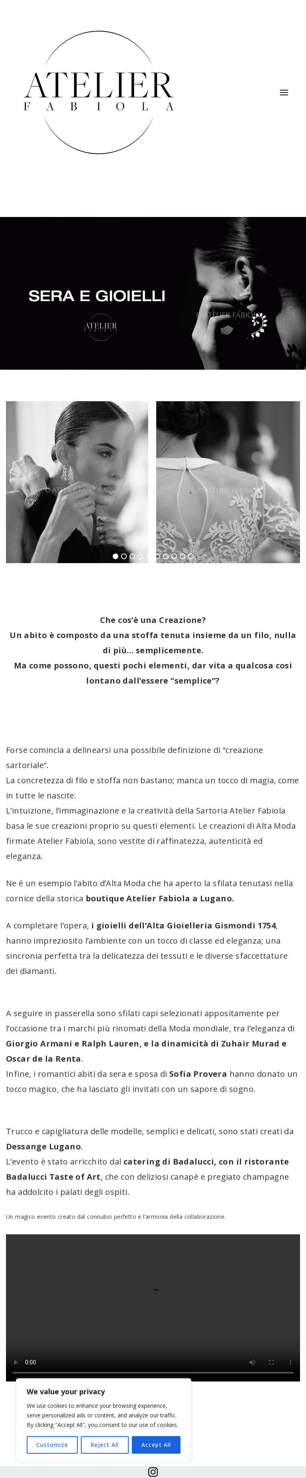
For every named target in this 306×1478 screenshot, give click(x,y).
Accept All (156, 1444)
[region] (103, 1420)
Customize (52, 1444)
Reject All (104, 1444)
